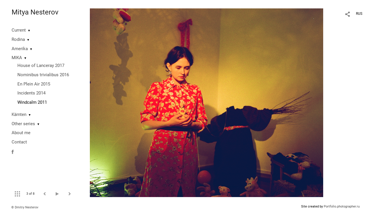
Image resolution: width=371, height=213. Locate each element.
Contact (19, 142)
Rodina (18, 39)
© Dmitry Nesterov (24, 207)
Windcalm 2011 (32, 102)
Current (19, 30)
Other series (23, 123)
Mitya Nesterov (35, 12)
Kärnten (19, 114)
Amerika (20, 48)
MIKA (17, 57)
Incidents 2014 (31, 93)
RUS (359, 14)
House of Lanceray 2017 (40, 65)
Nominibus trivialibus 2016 (43, 74)
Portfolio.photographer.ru (342, 206)
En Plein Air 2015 (33, 84)
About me (21, 132)
